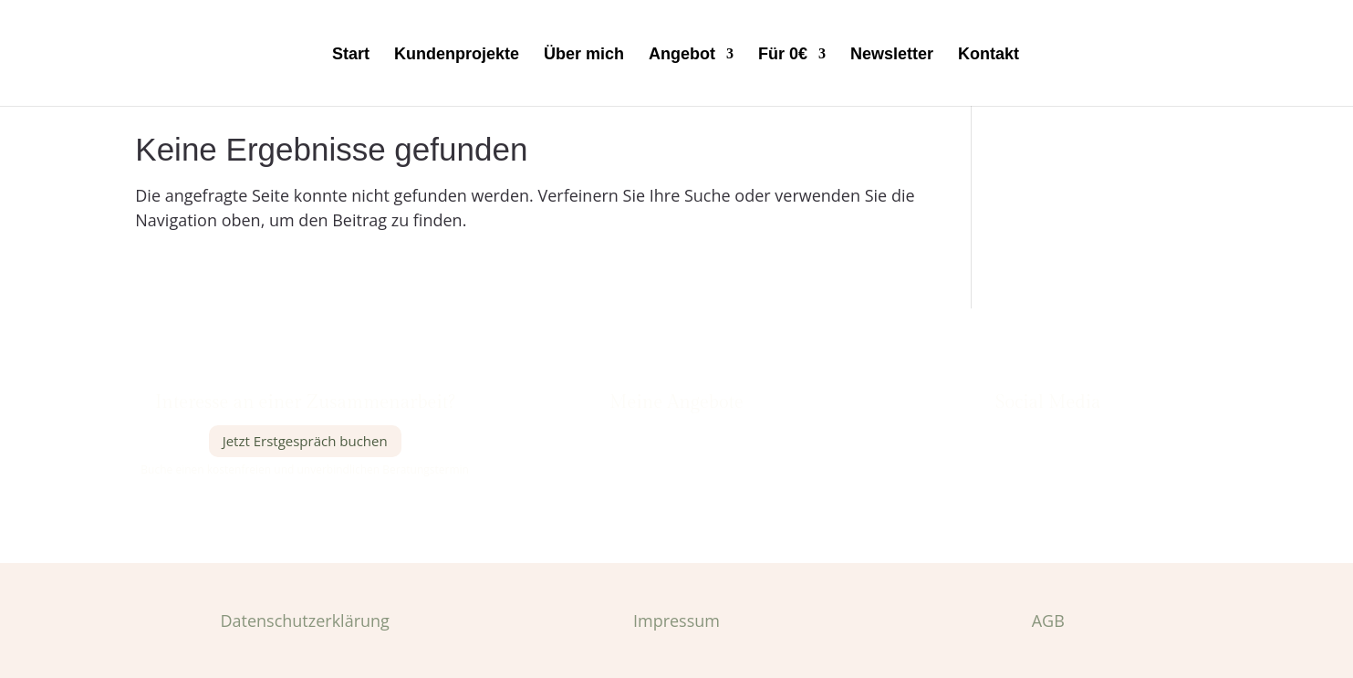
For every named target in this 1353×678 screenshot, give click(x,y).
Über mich (584, 55)
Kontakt (988, 55)
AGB (1048, 620)
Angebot (682, 55)
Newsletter (891, 55)
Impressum (676, 620)
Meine (633, 434)
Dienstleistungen (692, 434)
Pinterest (1048, 463)
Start (350, 55)
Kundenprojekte (456, 55)
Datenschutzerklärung (304, 620)
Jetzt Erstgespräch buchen (305, 441)
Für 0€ (782, 55)
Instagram (1049, 434)
